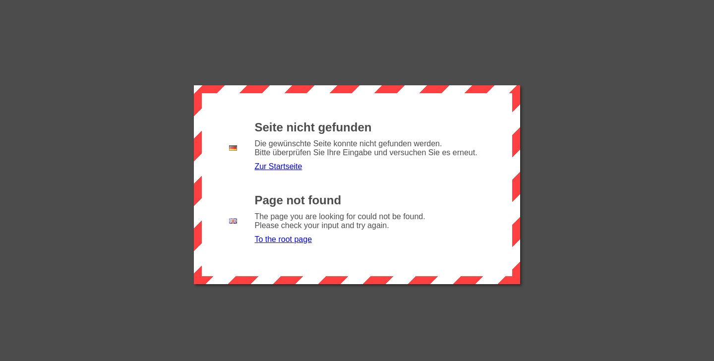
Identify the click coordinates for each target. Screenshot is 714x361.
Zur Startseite (278, 166)
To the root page (283, 239)
